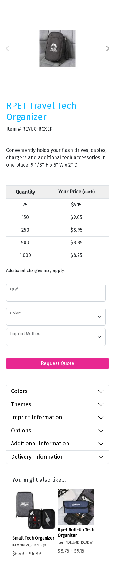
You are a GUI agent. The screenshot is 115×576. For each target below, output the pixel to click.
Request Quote (57, 363)
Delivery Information (37, 456)
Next (107, 49)
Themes (21, 404)
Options (21, 430)
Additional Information (40, 443)
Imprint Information (36, 417)
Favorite (16, 137)
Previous (8, 49)
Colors (19, 391)
